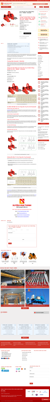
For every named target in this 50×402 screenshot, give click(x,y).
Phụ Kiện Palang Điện (40, 61)
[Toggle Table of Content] (28, 44)
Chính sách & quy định (24, 355)
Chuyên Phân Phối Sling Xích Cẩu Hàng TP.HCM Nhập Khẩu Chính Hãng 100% (42, 132)
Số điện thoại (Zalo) (39, 374)
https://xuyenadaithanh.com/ (23, 213)
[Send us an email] (4, 358)
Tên (9, 239)
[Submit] (35, 7)
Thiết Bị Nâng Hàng (40, 75)
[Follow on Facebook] (1, 358)
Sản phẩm (5, 0)
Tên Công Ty (39, 368)
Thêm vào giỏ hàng (27, 33)
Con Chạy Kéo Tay (23, 36)
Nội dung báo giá (39, 379)
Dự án (17, 0)
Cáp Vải (39, 70)
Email (23, 239)
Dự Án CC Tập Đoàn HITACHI (41, 145)
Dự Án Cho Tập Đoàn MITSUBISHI (42, 144)
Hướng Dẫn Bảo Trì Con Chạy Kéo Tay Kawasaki (13, 52)
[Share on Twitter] (21, 38)
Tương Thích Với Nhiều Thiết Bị (12, 49)
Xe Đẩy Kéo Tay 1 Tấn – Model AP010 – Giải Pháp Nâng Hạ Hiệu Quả (23, 262)
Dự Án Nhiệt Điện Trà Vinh (41, 142)
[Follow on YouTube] (8, 358)
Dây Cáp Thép (39, 67)
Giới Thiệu (2, 0)
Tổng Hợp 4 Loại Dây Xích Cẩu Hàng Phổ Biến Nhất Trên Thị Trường (43, 135)
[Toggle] (48, 55)
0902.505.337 (44, 30)
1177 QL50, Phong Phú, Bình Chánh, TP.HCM (23, 211)
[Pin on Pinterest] (24, 38)
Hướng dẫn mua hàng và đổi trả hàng (26, 352)
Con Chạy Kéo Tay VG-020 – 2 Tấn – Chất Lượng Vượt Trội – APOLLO (14, 262)
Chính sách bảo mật (24, 358)
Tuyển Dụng (12, 0)
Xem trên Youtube (40, 312)
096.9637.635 (44, 34)
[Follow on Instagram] (3, 358)
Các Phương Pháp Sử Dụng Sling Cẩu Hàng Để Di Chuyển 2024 (43, 137)
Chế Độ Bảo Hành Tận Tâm (12, 51)
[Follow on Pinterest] (6, 358)
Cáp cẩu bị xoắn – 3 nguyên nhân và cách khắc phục (43, 130)
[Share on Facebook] (20, 38)
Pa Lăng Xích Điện (10, 9)
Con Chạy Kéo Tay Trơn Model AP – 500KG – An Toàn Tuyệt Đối (5, 261)
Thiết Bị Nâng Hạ (40, 73)
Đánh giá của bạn (10, 228)
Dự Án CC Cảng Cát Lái (41, 147)
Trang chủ (2, 9)
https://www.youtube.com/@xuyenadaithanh (23, 216)
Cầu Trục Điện (39, 55)
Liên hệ (15, 0)
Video (22, 0)
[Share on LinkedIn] (25, 38)
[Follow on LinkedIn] (7, 358)
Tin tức (9, 0)
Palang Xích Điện (40, 58)
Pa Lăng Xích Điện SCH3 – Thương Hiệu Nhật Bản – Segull (43, 127)
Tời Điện (39, 64)
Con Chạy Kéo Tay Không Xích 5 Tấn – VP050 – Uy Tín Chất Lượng (32, 261)
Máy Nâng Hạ (5, 9)
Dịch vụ (20, 0)
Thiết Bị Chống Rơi (40, 72)
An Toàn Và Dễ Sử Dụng (11, 50)
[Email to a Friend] (23, 38)
